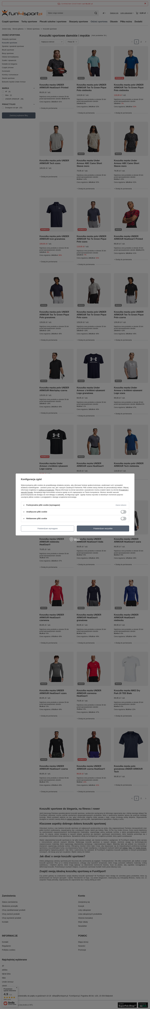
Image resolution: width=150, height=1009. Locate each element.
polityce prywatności (46, 490)
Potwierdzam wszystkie (103, 528)
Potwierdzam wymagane (47, 528)
